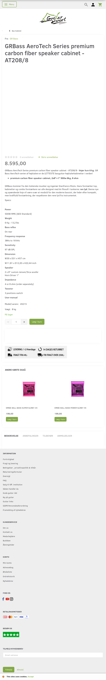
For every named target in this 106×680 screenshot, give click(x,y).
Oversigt (6, 476)
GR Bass (14, 38)
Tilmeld (8, 669)
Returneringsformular (12, 471)
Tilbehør (48, 435)
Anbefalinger (30, 435)
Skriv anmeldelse (49, 157)
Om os (5, 527)
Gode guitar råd (10, 493)
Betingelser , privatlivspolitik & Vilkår (19, 467)
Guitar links (8, 501)
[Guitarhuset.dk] (53, 18)
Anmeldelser (64, 435)
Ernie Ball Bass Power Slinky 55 (70, 407)
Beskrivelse (11, 435)
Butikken (6, 540)
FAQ (4, 480)
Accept (31, 677)
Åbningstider (8, 544)
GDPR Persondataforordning (15, 505)
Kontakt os (7, 532)
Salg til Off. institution (12, 484)
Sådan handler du (10, 488)
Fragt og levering (10, 463)
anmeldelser (27, 157)
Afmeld (20, 669)
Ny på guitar (8, 497)
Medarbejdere (9, 536)
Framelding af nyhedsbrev (14, 510)
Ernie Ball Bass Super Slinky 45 (21, 407)
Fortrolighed (8, 459)
